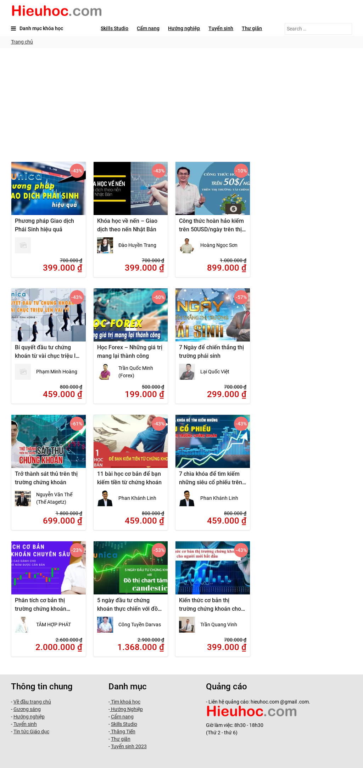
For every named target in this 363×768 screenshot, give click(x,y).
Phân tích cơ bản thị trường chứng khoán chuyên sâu (40, 609)
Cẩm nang (148, 28)
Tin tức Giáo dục (31, 731)
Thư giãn (252, 28)
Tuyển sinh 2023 (129, 746)
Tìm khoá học (125, 702)
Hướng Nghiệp (126, 709)
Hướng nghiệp (184, 28)
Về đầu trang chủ (32, 702)
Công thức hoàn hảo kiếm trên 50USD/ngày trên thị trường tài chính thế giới (211, 229)
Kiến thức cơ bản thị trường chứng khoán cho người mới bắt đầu (210, 609)
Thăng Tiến (122, 731)
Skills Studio (114, 28)
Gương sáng (27, 709)
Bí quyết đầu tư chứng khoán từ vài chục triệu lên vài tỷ (48, 356)
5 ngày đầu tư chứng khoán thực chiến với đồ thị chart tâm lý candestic (129, 609)
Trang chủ (22, 42)
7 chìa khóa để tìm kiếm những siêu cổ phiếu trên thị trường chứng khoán (210, 482)
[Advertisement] (181, 101)
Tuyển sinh (220, 28)
